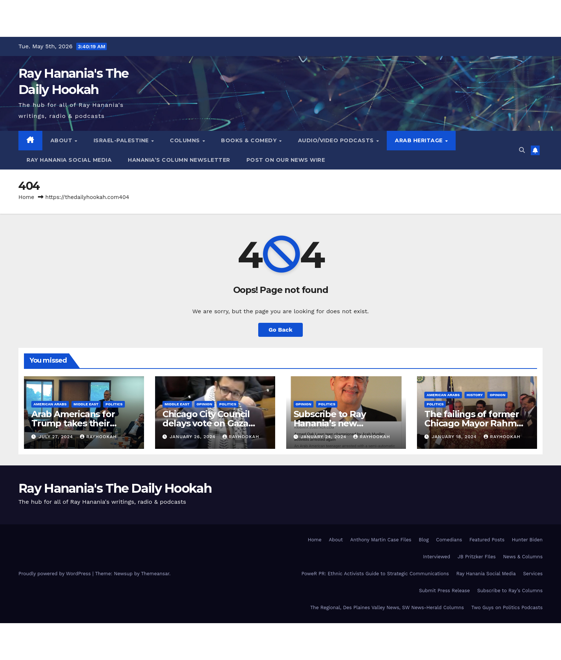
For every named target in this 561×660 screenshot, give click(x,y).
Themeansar (155, 573)
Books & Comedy (249, 140)
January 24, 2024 (324, 436)
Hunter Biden (527, 539)
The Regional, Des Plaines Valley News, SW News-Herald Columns (387, 607)
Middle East (86, 404)
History (475, 395)
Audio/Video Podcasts (337, 140)
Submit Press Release (444, 590)
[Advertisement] (281, 16)
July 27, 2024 (57, 436)
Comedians (449, 539)
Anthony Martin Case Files (380, 539)
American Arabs (50, 404)
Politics (113, 404)
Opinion (205, 404)
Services (533, 573)
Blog (424, 539)
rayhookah (98, 436)
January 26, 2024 (193, 436)
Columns (185, 140)
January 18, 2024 (455, 436)
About (62, 140)
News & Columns (523, 556)
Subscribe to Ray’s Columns (510, 590)
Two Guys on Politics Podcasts (507, 607)
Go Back (280, 329)
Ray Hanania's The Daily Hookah (114, 488)
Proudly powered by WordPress (55, 573)
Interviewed (436, 556)
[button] (522, 150)
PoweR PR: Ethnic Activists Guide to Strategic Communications (375, 573)
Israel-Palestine (122, 140)
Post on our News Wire (285, 160)
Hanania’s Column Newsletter (179, 160)
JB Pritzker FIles (476, 556)
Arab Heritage (419, 140)
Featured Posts (486, 539)
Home (26, 197)
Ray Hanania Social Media (69, 160)
